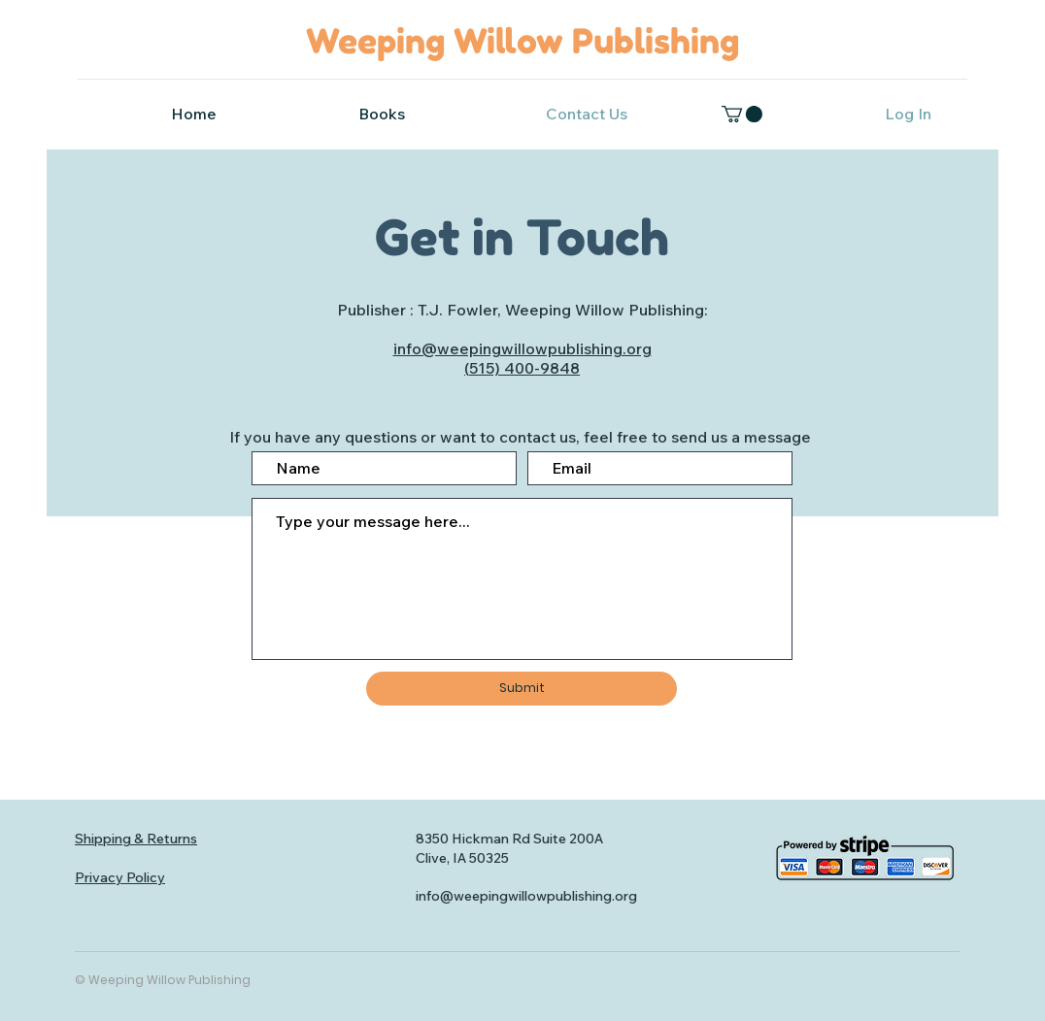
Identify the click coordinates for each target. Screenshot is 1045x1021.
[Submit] (521, 689)
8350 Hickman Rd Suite (491, 838)
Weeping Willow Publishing (522, 40)
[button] (742, 114)
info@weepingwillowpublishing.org (522, 348)
